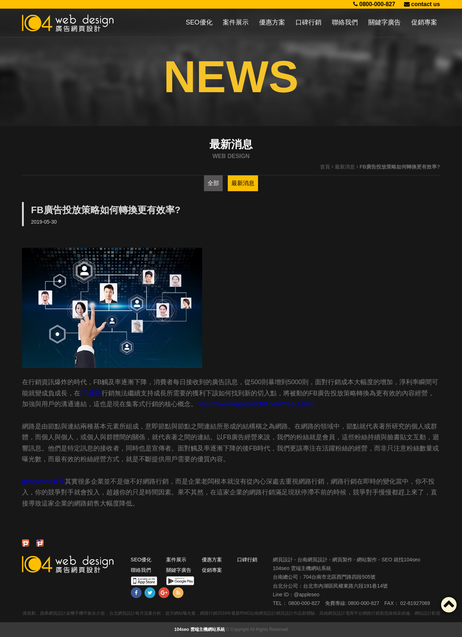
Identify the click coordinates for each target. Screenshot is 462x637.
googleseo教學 (43, 481)
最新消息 (345, 167)
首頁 (325, 167)
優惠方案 (272, 22)
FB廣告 (91, 393)
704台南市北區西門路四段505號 (339, 577)
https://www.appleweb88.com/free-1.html (255, 404)
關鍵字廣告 (384, 22)
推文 (38, 540)
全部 (213, 183)
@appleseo (306, 594)
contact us (422, 4)
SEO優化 (199, 22)
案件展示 (236, 22)
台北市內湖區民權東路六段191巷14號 (345, 586)
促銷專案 (424, 22)
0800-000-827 (374, 4)
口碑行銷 (308, 22)
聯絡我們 (345, 22)
